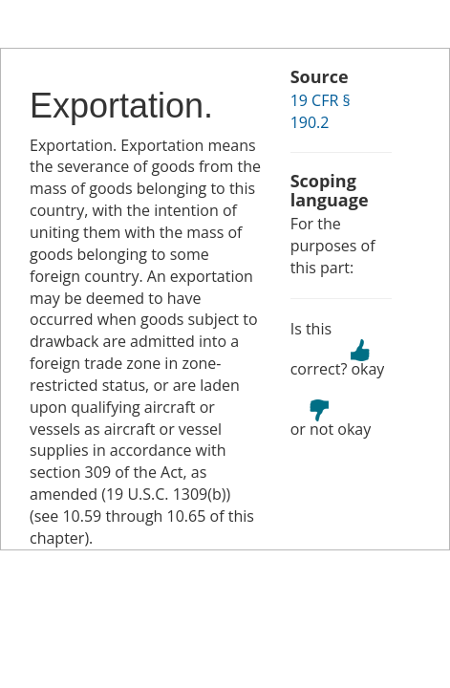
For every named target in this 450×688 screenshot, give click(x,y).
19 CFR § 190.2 (320, 111)
